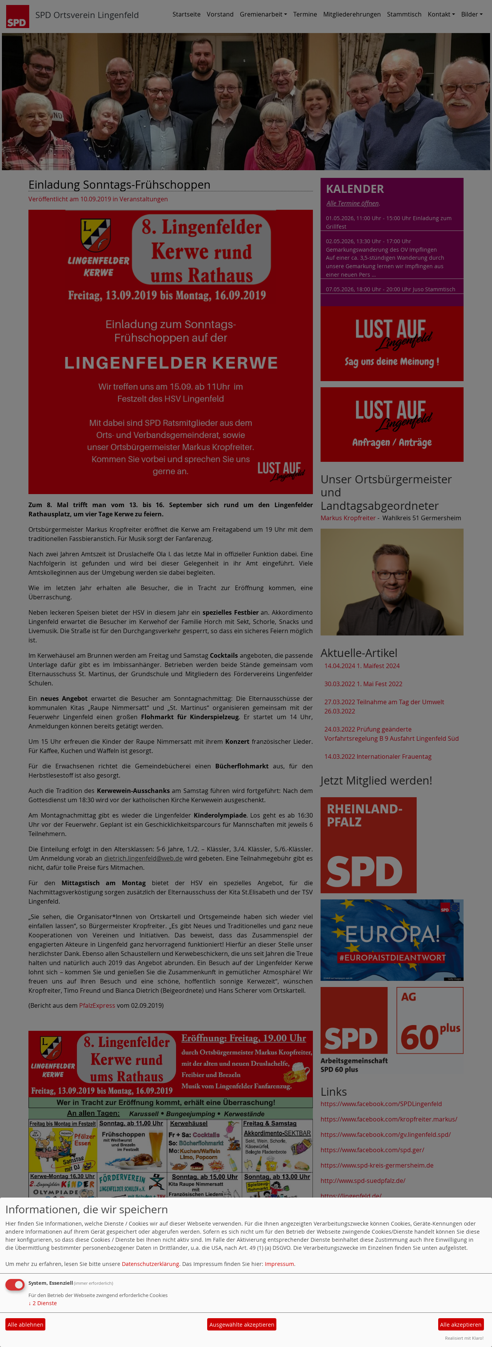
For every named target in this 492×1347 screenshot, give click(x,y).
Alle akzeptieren (461, 1324)
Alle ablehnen (25, 1324)
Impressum (279, 1263)
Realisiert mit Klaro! (464, 1338)
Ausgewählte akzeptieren (241, 1324)
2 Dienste (42, 1303)
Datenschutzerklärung (150, 1263)
